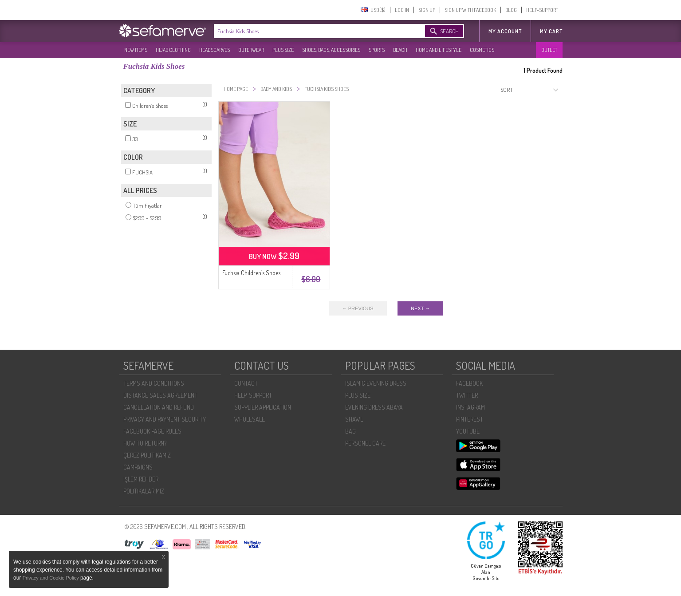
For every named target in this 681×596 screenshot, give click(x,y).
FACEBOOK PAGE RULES (152, 431)
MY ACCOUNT (505, 31)
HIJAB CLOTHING (173, 50)
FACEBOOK (469, 383)
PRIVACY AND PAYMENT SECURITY (164, 419)
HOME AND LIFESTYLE (438, 50)
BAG (350, 431)
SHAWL (354, 419)
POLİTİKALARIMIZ (143, 491)
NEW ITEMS (135, 50)
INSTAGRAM (470, 407)
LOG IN (402, 10)
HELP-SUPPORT (542, 10)
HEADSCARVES (214, 50)
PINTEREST (469, 419)
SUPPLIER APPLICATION (262, 407)
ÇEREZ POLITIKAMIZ (147, 455)
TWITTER (467, 395)
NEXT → (420, 308)
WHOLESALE (249, 419)
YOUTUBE (468, 431)
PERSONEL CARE (365, 443)
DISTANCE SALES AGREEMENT (160, 395)
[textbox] (310, 31)
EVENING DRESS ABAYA (374, 407)
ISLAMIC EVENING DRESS (375, 383)
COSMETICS (482, 50)
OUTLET (549, 50)
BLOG (511, 10)
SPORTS (377, 50)
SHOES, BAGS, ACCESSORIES (331, 50)
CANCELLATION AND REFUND (158, 407)
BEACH (400, 50)
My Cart (551, 31)
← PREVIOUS (358, 308)
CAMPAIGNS (138, 467)
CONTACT (246, 383)
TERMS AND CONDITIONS (153, 383)
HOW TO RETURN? (144, 443)
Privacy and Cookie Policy (51, 577)
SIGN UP (426, 10)
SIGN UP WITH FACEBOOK (470, 10)
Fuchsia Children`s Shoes (251, 272)
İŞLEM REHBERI (141, 479)
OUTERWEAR (251, 50)
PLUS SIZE (283, 50)
